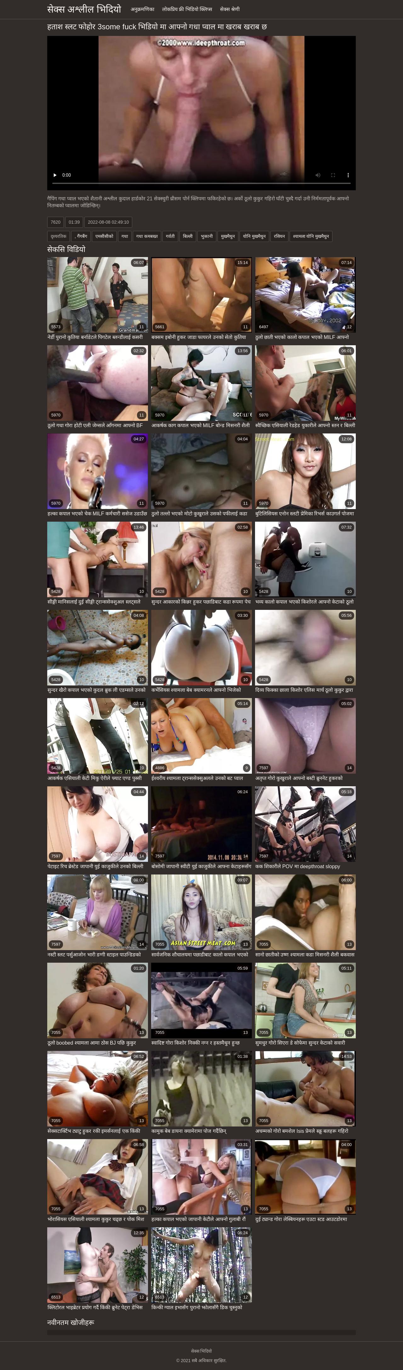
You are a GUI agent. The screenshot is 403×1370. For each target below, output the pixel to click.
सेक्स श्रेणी (230, 9)
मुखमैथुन (228, 236)
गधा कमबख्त (147, 236)
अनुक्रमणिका (142, 9)
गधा (125, 236)
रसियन (279, 236)
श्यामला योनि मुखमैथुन (311, 236)
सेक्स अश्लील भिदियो (84, 9)
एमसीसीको (104, 236)
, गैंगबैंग (81, 236)
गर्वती (170, 236)
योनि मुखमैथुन (254, 236)
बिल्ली (188, 236)
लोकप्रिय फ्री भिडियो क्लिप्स (187, 9)
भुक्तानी (207, 236)
